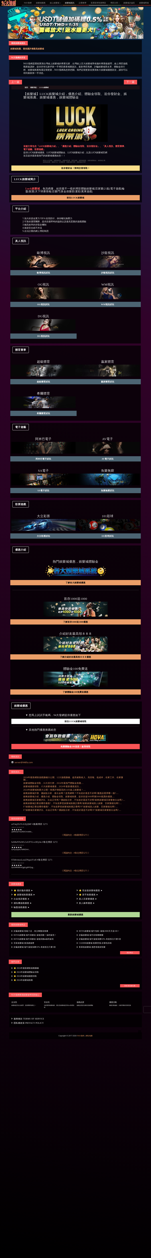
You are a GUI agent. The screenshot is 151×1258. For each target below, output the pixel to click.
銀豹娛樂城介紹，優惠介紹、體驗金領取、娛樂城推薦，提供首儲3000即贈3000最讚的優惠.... (69, 796)
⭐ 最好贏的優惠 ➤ (23, 890)
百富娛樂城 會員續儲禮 (24, 943)
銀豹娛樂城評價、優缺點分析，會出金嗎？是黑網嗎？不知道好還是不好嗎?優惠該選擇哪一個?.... (71, 793)
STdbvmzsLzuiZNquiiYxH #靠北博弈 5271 (32, 860)
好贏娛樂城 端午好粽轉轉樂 (91, 935)
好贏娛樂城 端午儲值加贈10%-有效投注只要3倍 (100, 939)
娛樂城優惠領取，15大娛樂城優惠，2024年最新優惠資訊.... (52, 786)
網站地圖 (89, 1036)
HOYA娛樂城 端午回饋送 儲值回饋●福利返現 (34, 939)
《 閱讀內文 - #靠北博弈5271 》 (75, 870)
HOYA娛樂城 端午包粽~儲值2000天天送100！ (99, 931)
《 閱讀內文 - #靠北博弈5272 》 (75, 853)
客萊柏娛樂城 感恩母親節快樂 (92, 947)
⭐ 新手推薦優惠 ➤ (88, 894)
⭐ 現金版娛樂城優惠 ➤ (90, 890)
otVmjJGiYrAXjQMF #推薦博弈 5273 (29, 824)
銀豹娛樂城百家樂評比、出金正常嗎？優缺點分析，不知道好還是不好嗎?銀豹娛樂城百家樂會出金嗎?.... (74, 800)
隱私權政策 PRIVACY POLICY (29, 1023)
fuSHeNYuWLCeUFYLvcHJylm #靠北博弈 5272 (34, 842)
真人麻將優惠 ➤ (87, 903)
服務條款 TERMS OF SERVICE (29, 1019)
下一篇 (130, 82)
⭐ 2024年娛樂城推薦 (23, 980)
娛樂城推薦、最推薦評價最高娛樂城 (27, 49)
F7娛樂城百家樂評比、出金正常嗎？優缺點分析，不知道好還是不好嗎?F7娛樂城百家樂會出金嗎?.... (72, 810)
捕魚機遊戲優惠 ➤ (23, 903)
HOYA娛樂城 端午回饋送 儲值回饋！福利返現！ (35, 935)
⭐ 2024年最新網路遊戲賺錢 (26, 968)
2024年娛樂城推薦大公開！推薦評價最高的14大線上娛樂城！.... (54, 790)
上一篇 (15, 82)
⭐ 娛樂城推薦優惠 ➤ (24, 894)
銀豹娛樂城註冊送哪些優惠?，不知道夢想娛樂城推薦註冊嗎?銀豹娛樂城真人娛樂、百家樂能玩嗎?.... (72, 803)
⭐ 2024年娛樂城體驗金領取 (26, 972)
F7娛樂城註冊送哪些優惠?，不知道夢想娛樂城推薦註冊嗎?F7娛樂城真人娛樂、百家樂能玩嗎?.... (70, 806)
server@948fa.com (24, 762)
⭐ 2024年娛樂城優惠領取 (25, 976)
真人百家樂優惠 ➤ (88, 899)
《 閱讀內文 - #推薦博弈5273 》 (75, 835)
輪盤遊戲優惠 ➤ (21, 907)
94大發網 (80, 1036)
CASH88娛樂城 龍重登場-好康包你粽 (95, 943)
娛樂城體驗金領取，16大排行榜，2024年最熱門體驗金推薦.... (53, 783)
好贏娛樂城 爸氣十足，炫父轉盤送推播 (31, 931)
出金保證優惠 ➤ (21, 899)
